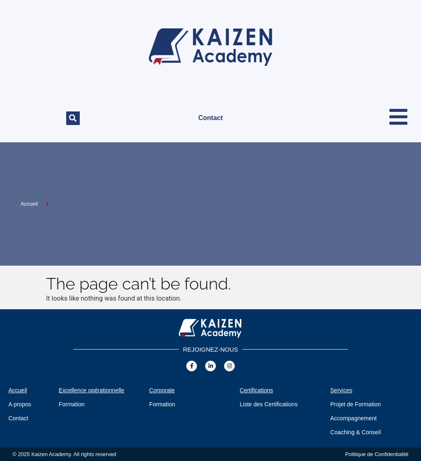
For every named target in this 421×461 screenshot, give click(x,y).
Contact (210, 117)
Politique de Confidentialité (377, 454)
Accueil (17, 390)
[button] (73, 118)
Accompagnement (353, 418)
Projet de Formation (355, 404)
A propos (19, 404)
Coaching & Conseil (355, 432)
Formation (72, 404)
